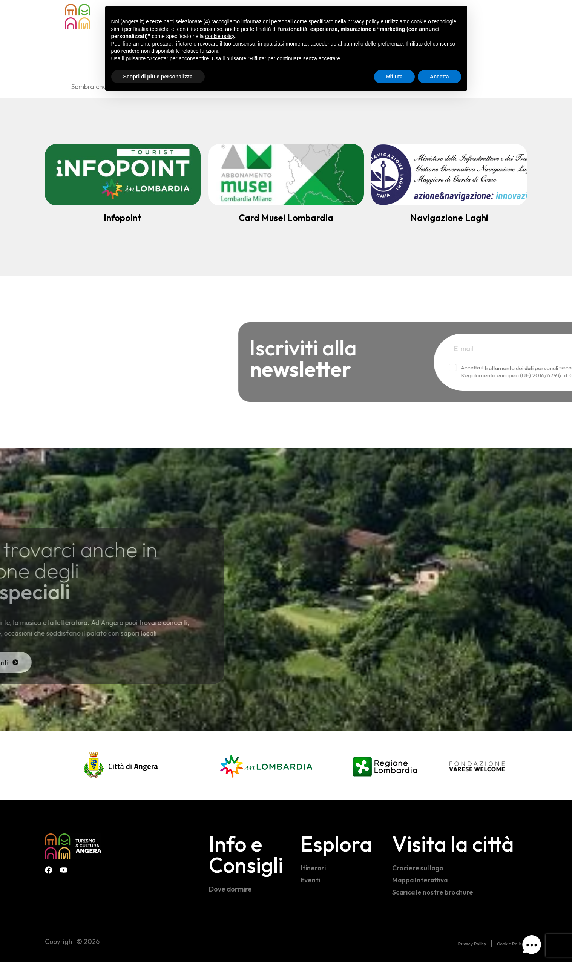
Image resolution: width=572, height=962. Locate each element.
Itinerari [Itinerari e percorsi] (313, 868)
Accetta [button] (439, 77)
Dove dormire (230, 889)
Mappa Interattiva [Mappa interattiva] (420, 880)
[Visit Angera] (73, 846)
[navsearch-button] (493, 15)
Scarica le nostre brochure (432, 892)
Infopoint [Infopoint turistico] (122, 217)
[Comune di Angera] (121, 765)
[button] (532, 946)
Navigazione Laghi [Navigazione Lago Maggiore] (449, 217)
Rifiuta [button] (394, 77)
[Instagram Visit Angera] (524, 15)
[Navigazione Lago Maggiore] (449, 174)
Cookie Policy (510, 944)
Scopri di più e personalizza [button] (158, 77)
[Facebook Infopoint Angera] (508, 15)
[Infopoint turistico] (123, 174)
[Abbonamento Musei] (286, 174)
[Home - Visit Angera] (93, 16)
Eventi (310, 880)
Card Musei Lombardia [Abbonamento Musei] (286, 217)
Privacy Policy (472, 944)
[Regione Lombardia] (385, 765)
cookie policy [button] (220, 36)
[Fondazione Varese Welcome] (477, 766)
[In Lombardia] (266, 765)
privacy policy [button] (363, 21)
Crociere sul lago (417, 868)
